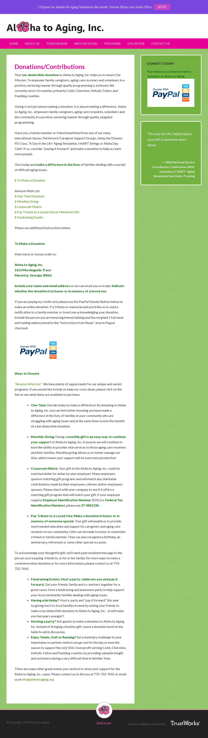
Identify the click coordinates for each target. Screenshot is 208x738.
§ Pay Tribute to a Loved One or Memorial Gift (47, 212)
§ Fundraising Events (29, 217)
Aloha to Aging (104, 27)
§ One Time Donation (29, 196)
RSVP (162, 7)
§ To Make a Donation (30, 180)
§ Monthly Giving (27, 201)
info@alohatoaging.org (38, 679)
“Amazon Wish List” (28, 384)
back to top (104, 722)
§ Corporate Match (28, 207)
